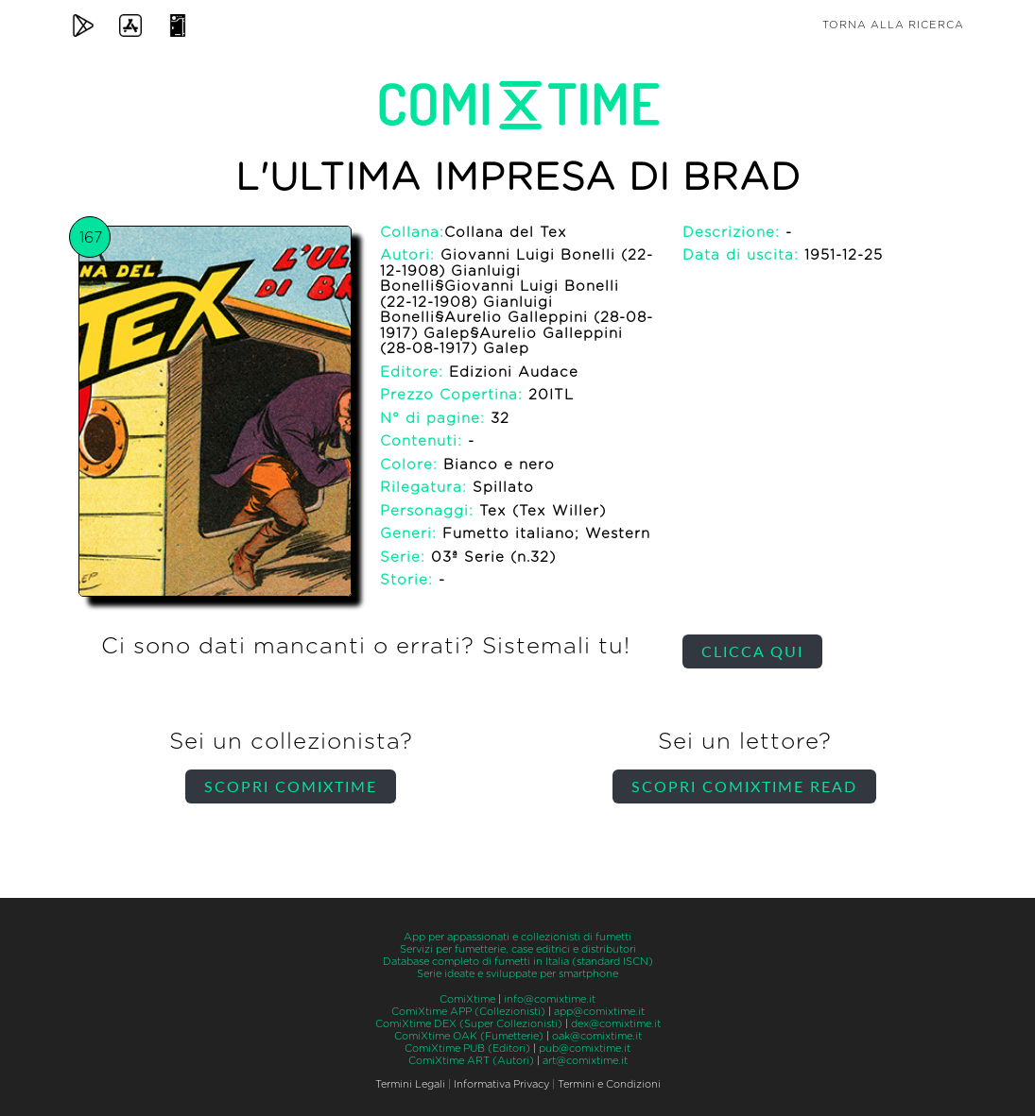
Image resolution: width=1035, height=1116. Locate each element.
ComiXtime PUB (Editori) (467, 1048)
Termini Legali (410, 1084)
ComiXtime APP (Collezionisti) (468, 1011)
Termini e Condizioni (609, 1084)
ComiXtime (467, 999)
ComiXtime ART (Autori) (471, 1061)
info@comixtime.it (549, 999)
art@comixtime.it (585, 1061)
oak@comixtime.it (597, 1036)
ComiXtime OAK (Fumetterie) (468, 1036)
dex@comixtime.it (616, 1024)
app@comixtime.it (599, 1011)
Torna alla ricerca (893, 25)
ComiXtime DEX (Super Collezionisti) (468, 1024)
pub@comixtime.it (584, 1048)
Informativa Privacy (501, 1084)
